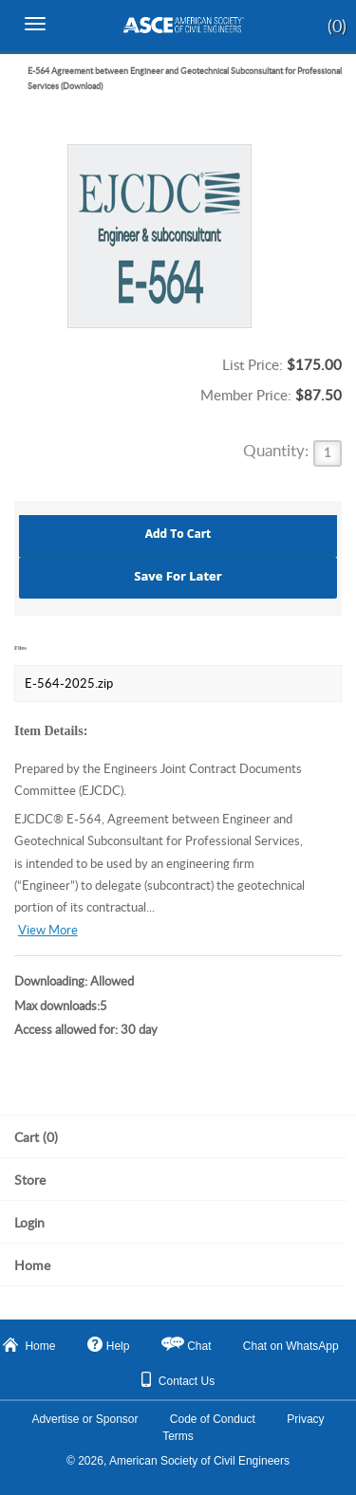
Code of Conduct (212, 1419)
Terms (178, 1436)
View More (48, 930)
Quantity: (277, 450)
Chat (199, 1346)
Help (108, 1345)
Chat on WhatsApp (291, 1346)
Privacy (305, 1419)
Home (29, 1345)
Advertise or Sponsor (84, 1419)
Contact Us (178, 1380)
